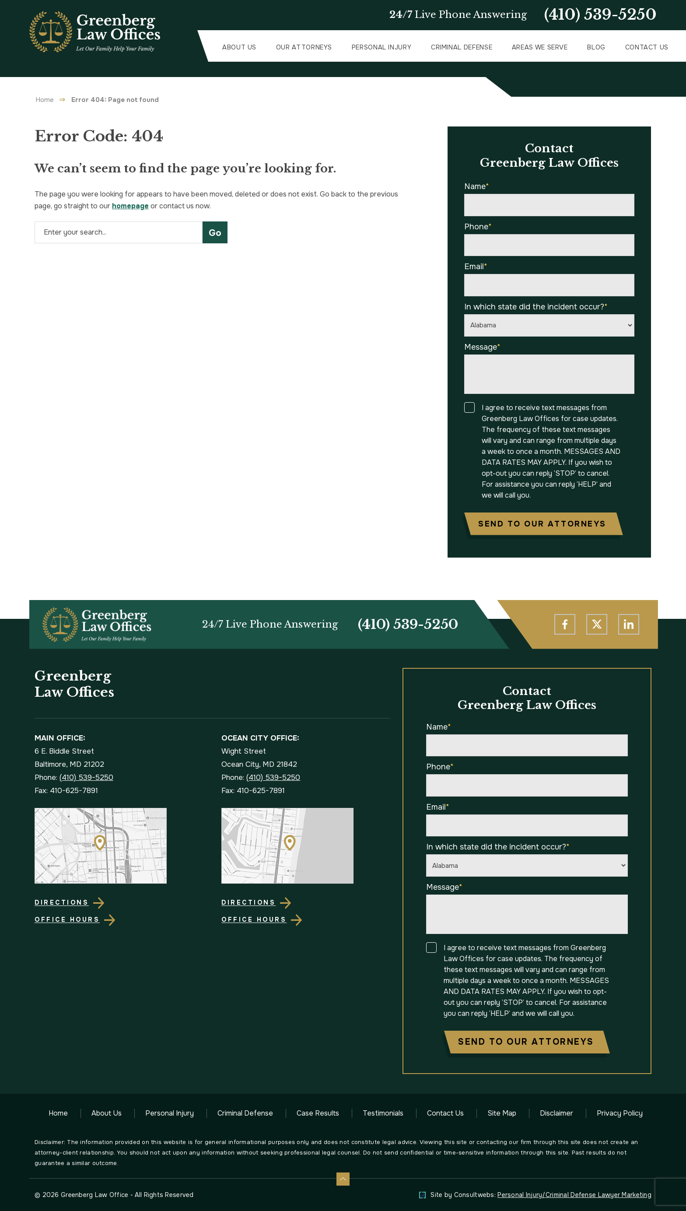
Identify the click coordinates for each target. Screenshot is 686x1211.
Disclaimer (556, 1113)
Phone (478, 227)
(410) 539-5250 (600, 15)
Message (482, 347)
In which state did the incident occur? (536, 307)
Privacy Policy (620, 1113)
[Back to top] (343, 1179)
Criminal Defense (461, 47)
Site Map (501, 1113)
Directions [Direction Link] (62, 902)
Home (44, 99)
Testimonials (383, 1113)
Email (475, 266)
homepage (130, 206)
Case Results (318, 1113)
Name (476, 186)
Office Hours (67, 919)
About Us (239, 47)
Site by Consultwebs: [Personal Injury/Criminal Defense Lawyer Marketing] (540, 1195)
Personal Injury (382, 47)
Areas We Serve (540, 47)
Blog (596, 47)
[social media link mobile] (564, 624)
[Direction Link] (119, 846)
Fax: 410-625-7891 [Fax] (66, 790)
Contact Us (646, 47)
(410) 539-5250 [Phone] (408, 624)
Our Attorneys (304, 47)
